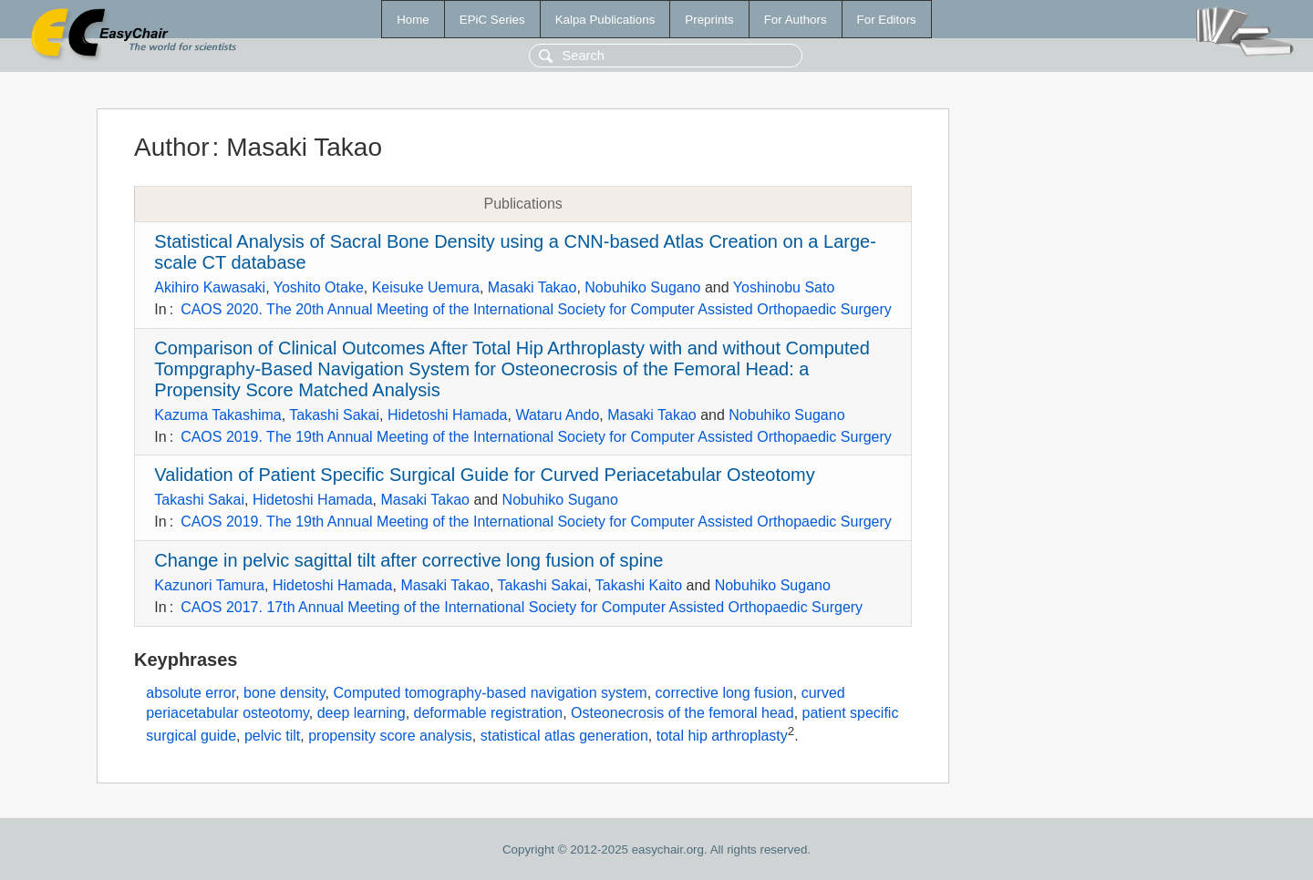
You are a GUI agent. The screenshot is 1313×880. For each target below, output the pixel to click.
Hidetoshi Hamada (448, 415)
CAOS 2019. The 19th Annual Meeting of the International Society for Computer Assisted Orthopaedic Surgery (536, 437)
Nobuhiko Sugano (642, 287)
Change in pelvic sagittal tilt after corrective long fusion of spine (408, 560)
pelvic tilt (272, 736)
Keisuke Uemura (426, 287)
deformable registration (488, 713)
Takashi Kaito (638, 585)
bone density (284, 693)
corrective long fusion (724, 693)
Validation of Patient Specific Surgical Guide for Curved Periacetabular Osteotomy (484, 475)
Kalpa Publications (605, 19)
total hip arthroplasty (722, 736)
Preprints (709, 19)
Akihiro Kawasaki (209, 287)
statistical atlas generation (564, 736)
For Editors (886, 19)
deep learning (361, 713)
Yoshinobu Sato (784, 287)
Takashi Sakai (334, 415)
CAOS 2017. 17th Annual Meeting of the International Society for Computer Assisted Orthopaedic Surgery (522, 607)
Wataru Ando (557, 415)
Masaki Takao (532, 287)
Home (413, 19)
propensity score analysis (390, 736)
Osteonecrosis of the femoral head (682, 713)
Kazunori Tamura (209, 585)
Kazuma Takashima (217, 415)
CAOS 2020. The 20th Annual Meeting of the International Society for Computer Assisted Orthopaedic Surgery (536, 309)
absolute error (190, 693)
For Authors (795, 19)
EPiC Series (492, 19)
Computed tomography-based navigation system (490, 693)
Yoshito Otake (319, 287)
